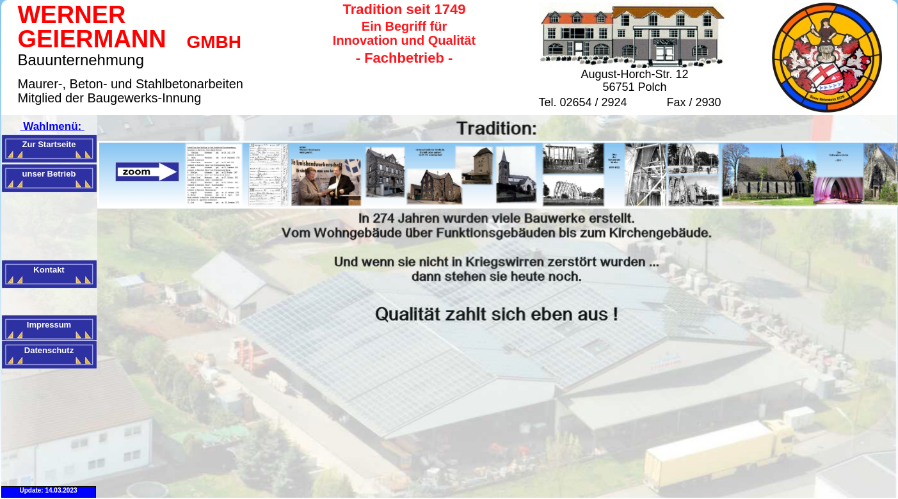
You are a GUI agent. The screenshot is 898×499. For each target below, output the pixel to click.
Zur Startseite (49, 144)
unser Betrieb (49, 173)
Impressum (49, 324)
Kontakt (48, 269)
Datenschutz (49, 350)
